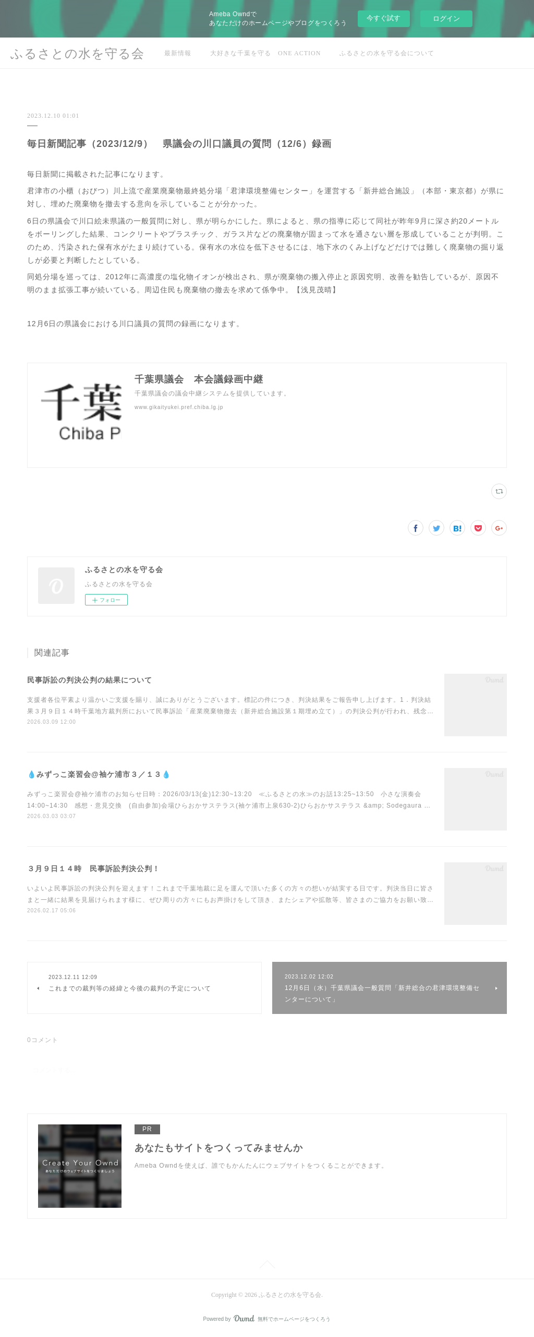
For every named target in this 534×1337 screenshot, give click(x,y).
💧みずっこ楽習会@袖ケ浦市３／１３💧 (99, 774)
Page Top (267, 1266)
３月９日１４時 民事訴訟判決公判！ (93, 868)
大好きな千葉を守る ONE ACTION (265, 53)
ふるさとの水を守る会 (77, 53)
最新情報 (177, 53)
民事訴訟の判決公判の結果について (89, 680)
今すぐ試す (383, 18)
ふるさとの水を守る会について (386, 53)
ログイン (446, 18)
